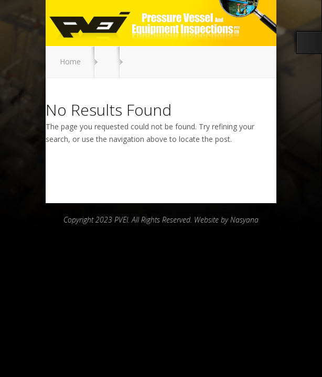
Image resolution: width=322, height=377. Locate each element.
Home (70, 61)
